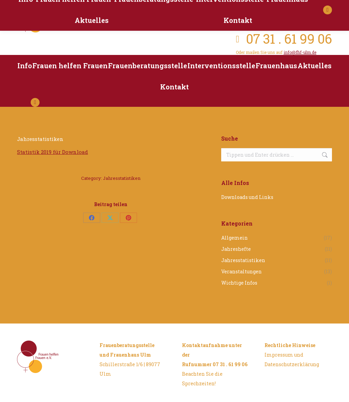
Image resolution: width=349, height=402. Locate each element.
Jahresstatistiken (121, 178)
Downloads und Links (247, 197)
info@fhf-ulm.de (300, 52)
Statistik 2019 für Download (52, 151)
